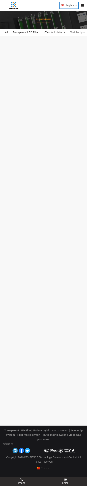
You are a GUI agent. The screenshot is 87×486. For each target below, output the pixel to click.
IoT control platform (54, 32)
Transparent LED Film (25, 32)
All (6, 32)
